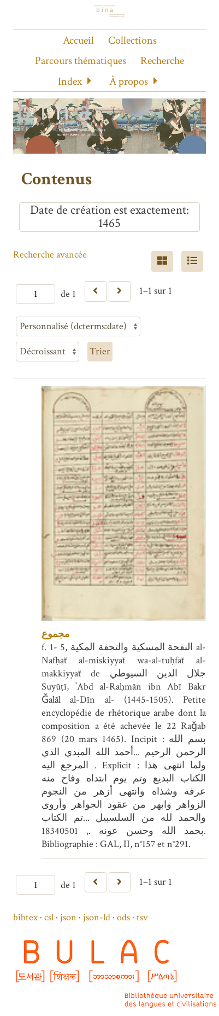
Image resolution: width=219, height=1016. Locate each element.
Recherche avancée (50, 254)
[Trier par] (78, 326)
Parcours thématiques (80, 61)
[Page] (35, 294)
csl (49, 917)
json (68, 917)
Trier (100, 351)
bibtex (25, 917)
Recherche (162, 61)
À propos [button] (128, 81)
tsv (142, 917)
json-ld (96, 917)
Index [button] (70, 81)
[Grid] (162, 261)
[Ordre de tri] (47, 351)
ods (123, 917)
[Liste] (192, 261)
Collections (132, 40)
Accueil (78, 40)
